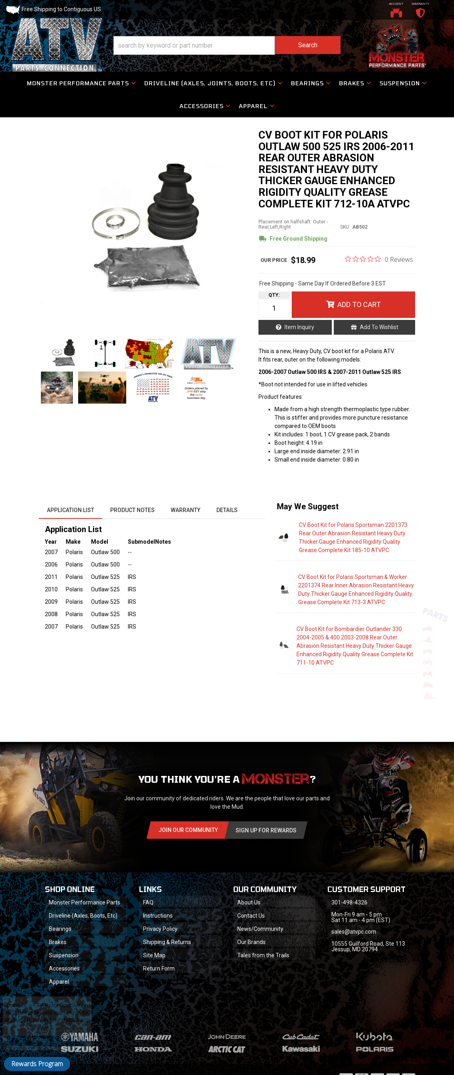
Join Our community (188, 830)
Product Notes (132, 510)
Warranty (185, 510)
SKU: (345, 227)
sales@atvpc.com (353, 931)
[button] (227, 45)
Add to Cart (359, 304)
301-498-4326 (349, 902)
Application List (70, 510)
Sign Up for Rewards (266, 830)
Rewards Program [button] (37, 1063)
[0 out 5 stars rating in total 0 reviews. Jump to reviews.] (379, 259)
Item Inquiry (299, 327)
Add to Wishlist (379, 327)
